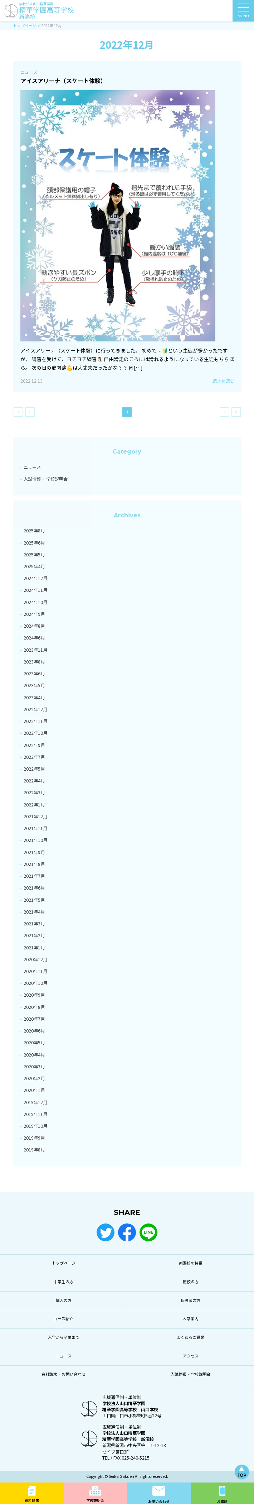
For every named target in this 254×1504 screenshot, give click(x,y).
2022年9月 (34, 745)
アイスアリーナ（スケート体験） (63, 81)
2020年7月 (34, 1019)
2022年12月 (35, 709)
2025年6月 (34, 543)
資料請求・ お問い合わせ (63, 1374)
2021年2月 (34, 935)
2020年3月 (34, 1066)
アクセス (191, 1356)
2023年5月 (34, 685)
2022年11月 (35, 721)
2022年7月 (34, 757)
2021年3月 (34, 923)
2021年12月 (35, 816)
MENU (243, 12)
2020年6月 (34, 1031)
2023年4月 (34, 697)
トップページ (63, 1263)
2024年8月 (34, 626)
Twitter (105, 1232)
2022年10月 (35, 733)
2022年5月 (34, 769)
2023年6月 (34, 673)
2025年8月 (34, 530)
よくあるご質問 (190, 1337)
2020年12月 (35, 959)
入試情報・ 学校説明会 (46, 479)
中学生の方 (63, 1282)
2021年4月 (34, 912)
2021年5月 (34, 900)
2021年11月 (35, 828)
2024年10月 (35, 602)
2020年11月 (35, 971)
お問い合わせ (159, 1501)
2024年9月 (34, 614)
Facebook (127, 1232)
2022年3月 (34, 792)
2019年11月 (35, 1114)
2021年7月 (34, 876)
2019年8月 (34, 1150)
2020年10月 (35, 983)
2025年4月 (34, 566)
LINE (148, 1232)
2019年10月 (35, 1126)
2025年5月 (34, 554)
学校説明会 (95, 1500)
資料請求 (32, 1500)
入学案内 (191, 1319)
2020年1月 (34, 1090)
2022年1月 (34, 805)
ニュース (32, 467)
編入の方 (64, 1300)
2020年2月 (34, 1078)
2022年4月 (34, 781)
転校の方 (191, 1282)
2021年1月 (34, 947)
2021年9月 (34, 852)
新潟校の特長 (190, 1263)
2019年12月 (35, 1102)
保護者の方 (190, 1300)
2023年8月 (34, 662)
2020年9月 (34, 995)
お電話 (222, 1501)
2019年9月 (34, 1138)
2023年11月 (35, 650)
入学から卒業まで (63, 1337)
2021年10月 (35, 840)
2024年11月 (35, 590)
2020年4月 (34, 1055)
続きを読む (223, 381)
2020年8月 (34, 1007)
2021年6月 (34, 888)
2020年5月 (34, 1042)
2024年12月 (35, 578)
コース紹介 (63, 1319)
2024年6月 (34, 638)
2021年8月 (34, 864)
